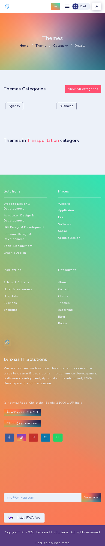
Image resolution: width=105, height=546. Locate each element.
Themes (64, 303)
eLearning (65, 310)
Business (67, 106)
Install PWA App (24, 517)
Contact (63, 289)
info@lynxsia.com (22, 423)
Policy (62, 323)
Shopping (11, 310)
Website (64, 204)
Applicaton (66, 210)
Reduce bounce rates (52, 542)
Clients (63, 296)
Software (65, 224)
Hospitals (11, 296)
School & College (17, 282)
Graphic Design (15, 253)
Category (60, 45)
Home (24, 45)
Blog (61, 317)
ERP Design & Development (24, 227)
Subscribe (91, 497)
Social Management (18, 246)
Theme (41, 45)
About (62, 282)
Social (62, 231)
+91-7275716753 (22, 412)
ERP (61, 217)
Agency (14, 106)
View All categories (83, 89)
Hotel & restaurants (18, 289)
